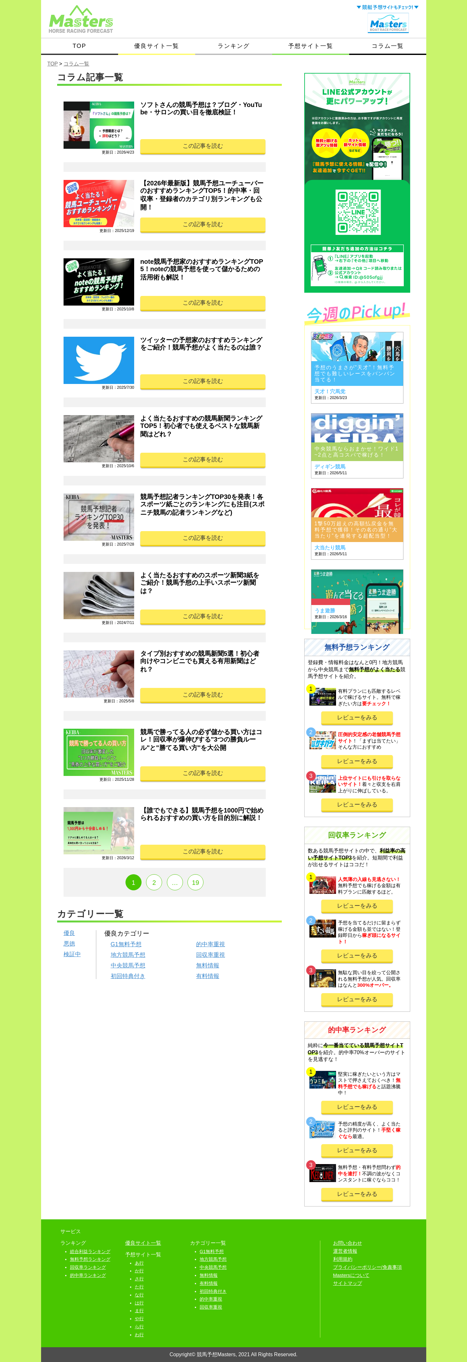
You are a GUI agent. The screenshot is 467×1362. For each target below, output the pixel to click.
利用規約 (342, 1259)
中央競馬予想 (128, 965)
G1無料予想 (126, 944)
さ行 (139, 1278)
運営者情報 (345, 1251)
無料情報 (207, 965)
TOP (79, 46)
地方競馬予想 (128, 955)
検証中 (72, 954)
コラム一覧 (388, 46)
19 (195, 882)
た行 (139, 1286)
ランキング (234, 46)
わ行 (139, 1334)
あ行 (139, 1263)
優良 (69, 933)
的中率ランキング (88, 1275)
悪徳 (69, 943)
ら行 (139, 1326)
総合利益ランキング (90, 1251)
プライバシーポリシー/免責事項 (367, 1267)
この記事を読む (203, 146)
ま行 (139, 1310)
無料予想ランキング (90, 1259)
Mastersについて (351, 1275)
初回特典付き (128, 976)
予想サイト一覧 (310, 46)
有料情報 (207, 976)
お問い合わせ (347, 1243)
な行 (139, 1294)
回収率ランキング (88, 1267)
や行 (139, 1318)
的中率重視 (210, 944)
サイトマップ (347, 1283)
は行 (139, 1302)
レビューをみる (357, 717)
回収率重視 (210, 955)
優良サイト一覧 (156, 46)
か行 (139, 1270)
